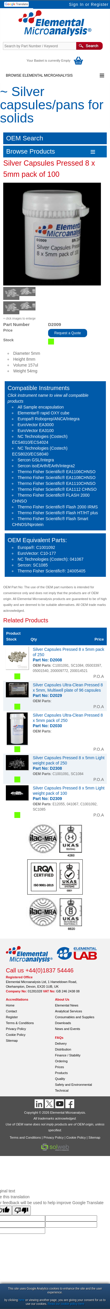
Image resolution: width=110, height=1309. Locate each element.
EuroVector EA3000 (36, 424)
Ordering (61, 1061)
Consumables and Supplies (74, 1017)
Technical (62, 1090)
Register (100, 4)
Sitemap (12, 1040)
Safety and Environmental (73, 1084)
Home (10, 1005)
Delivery (61, 1043)
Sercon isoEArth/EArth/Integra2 (46, 465)
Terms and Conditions (25, 1137)
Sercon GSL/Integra (36, 460)
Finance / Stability (68, 1055)
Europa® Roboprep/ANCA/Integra (48, 418)
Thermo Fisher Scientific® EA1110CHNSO (57, 483)
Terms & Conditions (20, 1023)
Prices (59, 1067)
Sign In (76, 4)
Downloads (63, 1023)
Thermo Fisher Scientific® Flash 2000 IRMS (58, 507)
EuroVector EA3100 (36, 430)
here (22, 1300)
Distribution (63, 1049)
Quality (60, 1079)
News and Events (67, 1029)
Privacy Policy (16, 1029)
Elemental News (66, 1005)
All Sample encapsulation (41, 407)
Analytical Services (68, 1011)
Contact (11, 1011)
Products (61, 1073)
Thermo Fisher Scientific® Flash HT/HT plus (58, 512)
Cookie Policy (16, 1034)
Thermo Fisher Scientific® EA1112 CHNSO (57, 489)
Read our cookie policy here (66, 1303)
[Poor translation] (21, 1210)
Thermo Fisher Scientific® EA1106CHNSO (57, 471)
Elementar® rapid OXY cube (44, 413)
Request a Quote (67, 333)
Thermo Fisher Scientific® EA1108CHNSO (57, 477)
